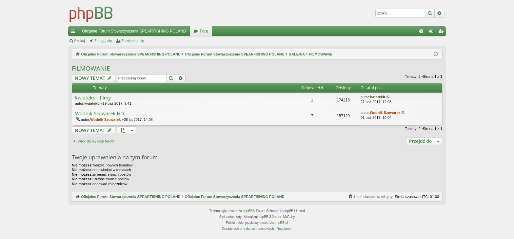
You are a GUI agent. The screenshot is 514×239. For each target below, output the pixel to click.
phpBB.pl (281, 223)
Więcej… (74, 32)
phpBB (248, 211)
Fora (204, 31)
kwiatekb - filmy (93, 98)
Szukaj (79, 41)
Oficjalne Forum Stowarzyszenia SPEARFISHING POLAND (134, 31)
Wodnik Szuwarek (105, 119)
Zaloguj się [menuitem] (432, 32)
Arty (239, 217)
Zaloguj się (103, 41)
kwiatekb (91, 103)
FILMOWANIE (91, 68)
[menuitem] (421, 31)
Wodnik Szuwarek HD (99, 113)
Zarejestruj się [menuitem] (442, 32)
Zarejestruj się (132, 41)
